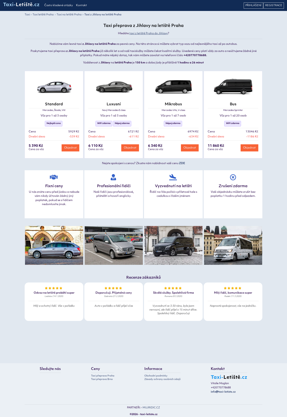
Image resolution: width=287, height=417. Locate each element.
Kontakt (81, 5)
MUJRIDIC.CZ (151, 407)
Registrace (273, 5)
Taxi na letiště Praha (69, 14)
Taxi (27, 14)
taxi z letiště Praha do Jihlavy (148, 33)
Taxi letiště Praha (43, 14)
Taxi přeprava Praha (102, 376)
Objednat (70, 147)
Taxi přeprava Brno (102, 379)
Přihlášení (253, 5)
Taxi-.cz (21, 5)
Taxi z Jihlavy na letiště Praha (102, 14)
